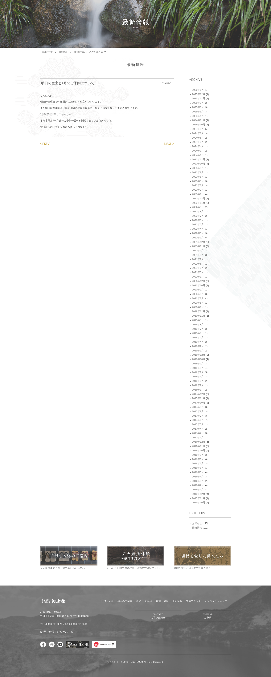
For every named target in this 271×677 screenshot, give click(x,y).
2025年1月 (198, 116)
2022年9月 (198, 207)
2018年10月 (198, 359)
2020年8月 (198, 294)
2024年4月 (198, 146)
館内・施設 (162, 601)
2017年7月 (198, 415)
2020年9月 (198, 289)
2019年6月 (198, 333)
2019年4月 (198, 341)
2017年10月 (198, 402)
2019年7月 (198, 328)
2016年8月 (198, 459)
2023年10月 (198, 163)
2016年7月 (198, 463)
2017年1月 (198, 437)
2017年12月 (198, 394)
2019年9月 (198, 320)
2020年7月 (198, 298)
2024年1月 (198, 155)
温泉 (138, 601)
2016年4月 (198, 476)
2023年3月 (198, 185)
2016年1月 (198, 489)
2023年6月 (198, 176)
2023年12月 (198, 159)
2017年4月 (198, 428)
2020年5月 (198, 302)
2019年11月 (198, 315)
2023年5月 (198, 181)
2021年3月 (198, 272)
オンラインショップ (216, 601)
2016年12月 (198, 441)
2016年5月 (198, 472)
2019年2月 (198, 346)
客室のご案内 (124, 601)
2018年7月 (198, 372)
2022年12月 (198, 198)
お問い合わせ (158, 616)
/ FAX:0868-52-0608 (75, 623)
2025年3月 (198, 111)
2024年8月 (198, 133)
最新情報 (63, 52)
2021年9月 (198, 250)
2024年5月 (198, 141)
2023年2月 (198, 189)
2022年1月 (198, 237)
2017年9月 (198, 407)
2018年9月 (198, 363)
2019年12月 (198, 311)
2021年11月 (198, 246)
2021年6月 (198, 263)
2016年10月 (198, 450)
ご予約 (208, 616)
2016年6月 (198, 467)
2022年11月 (198, 202)
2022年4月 (198, 228)
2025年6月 (198, 107)
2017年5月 (198, 424)
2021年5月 (198, 267)
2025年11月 (198, 98)
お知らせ (197, 523)
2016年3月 (198, 481)
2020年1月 (198, 307)
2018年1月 (198, 389)
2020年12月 (198, 281)
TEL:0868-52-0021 (51, 623)
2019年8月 (198, 324)
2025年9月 (198, 102)
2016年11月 (198, 446)
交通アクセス (193, 601)
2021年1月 (198, 276)
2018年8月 (198, 368)
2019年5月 (198, 337)
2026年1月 (198, 89)
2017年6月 (198, 420)
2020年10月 (198, 285)
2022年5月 (198, 224)
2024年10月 (198, 124)
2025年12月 (198, 94)
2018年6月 (198, 376)
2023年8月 (198, 172)
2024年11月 (198, 120)
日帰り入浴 (107, 601)
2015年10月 (198, 502)
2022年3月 (198, 233)
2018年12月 (198, 354)
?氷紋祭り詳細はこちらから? (56, 114)
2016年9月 (198, 454)
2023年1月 (198, 194)
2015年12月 (198, 494)
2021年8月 (198, 254)
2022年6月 (198, 220)
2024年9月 (198, 129)
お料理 (148, 601)
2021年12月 (198, 242)
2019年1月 (198, 350)
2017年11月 (198, 398)
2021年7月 (198, 259)
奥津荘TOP (47, 52)
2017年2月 (198, 433)
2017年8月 (198, 411)
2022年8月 (198, 211)
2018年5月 (198, 380)
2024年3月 (198, 150)
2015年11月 (198, 498)
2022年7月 (198, 215)
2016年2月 (198, 485)
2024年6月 (198, 137)
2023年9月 (198, 168)
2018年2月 (198, 385)
